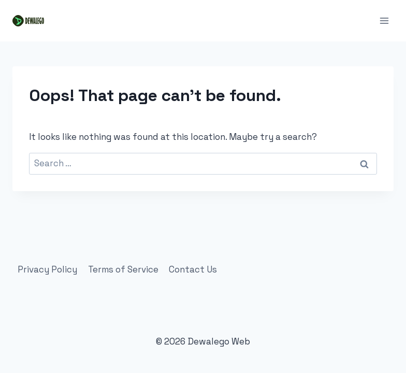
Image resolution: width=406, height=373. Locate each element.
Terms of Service (123, 269)
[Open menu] (384, 20)
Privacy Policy (47, 269)
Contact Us (193, 269)
